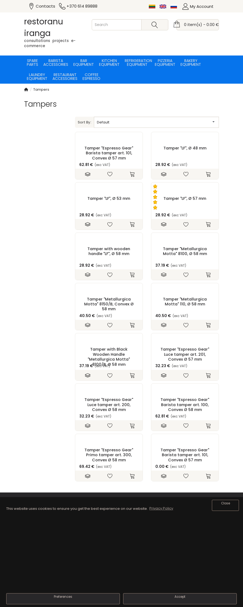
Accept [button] (180, 597)
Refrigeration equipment (137, 62)
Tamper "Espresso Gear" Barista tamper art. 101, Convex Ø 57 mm (108, 153)
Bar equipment (83, 62)
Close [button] (225, 503)
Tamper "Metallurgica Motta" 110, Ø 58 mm (185, 301)
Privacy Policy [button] (161, 508)
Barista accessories (55, 62)
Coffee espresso (91, 76)
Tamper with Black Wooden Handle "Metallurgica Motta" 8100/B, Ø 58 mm (109, 357)
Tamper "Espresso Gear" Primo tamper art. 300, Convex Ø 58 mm (108, 455)
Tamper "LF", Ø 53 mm (108, 198)
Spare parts (32, 62)
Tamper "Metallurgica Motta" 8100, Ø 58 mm (185, 251)
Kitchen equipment (109, 62)
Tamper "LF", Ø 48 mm (184, 148)
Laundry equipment (37, 76)
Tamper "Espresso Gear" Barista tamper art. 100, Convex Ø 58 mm (184, 404)
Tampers (41, 89)
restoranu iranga (43, 27)
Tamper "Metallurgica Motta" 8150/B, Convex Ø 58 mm (109, 304)
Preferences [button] (63, 597)
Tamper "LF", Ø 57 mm (184, 198)
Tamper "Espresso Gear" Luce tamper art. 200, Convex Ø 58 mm (108, 404)
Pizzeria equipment (165, 62)
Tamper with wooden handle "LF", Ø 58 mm (108, 251)
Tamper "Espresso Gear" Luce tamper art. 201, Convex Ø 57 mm (184, 354)
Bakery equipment (190, 62)
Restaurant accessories (64, 76)
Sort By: (84, 122)
